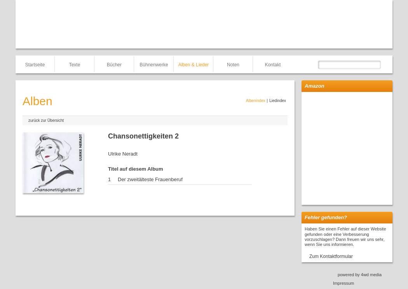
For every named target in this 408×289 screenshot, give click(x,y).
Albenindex (255, 101)
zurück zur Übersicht (46, 120)
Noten (233, 64)
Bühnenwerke (153, 64)
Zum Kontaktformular (331, 256)
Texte (74, 64)
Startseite (35, 64)
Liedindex (277, 101)
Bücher (114, 64)
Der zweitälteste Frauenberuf (150, 179)
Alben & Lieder (193, 64)
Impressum (343, 283)
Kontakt (273, 64)
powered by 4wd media (360, 274)
